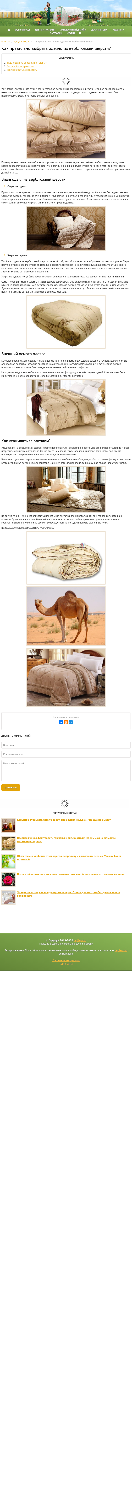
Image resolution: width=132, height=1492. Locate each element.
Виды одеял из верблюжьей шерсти (27, 62)
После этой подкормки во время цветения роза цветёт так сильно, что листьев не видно (71, 874)
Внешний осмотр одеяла (20, 66)
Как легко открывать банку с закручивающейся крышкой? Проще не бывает (64, 819)
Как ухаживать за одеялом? (22, 69)
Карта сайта (66, 963)
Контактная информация (66, 960)
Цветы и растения (45, 29)
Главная (5, 41)
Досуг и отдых (99, 29)
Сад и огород (22, 29)
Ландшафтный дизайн (73, 29)
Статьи (71, 33)
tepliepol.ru (80, 940)
